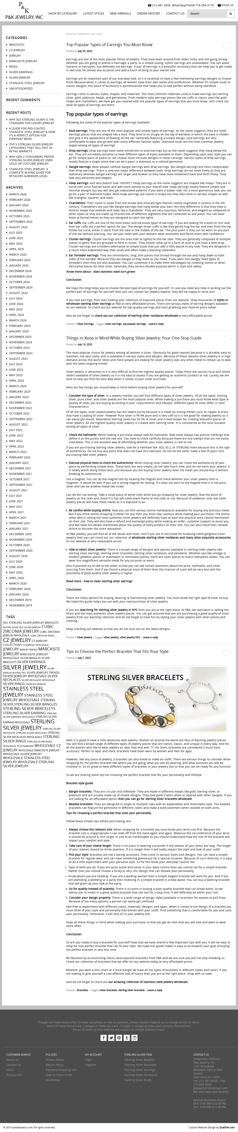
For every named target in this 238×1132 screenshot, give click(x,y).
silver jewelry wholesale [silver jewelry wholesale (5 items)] (25, 676)
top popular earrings (134, 324)
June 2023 (16, 370)
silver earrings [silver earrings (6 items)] (31, 662)
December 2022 (20, 402)
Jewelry (15, 55)
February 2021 (19, 523)
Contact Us (175, 13)
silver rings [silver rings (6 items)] (14, 684)
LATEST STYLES (93, 13)
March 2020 (18, 583)
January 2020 (19, 594)
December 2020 (20, 534)
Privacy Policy (55, 1060)
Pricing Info (14, 1075)
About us (12, 1060)
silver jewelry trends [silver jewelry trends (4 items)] (43, 672)
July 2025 (15, 232)
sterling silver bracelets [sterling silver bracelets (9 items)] (29, 708)
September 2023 (20, 353)
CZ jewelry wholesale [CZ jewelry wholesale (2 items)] (36, 645)
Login (88, 1060)
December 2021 (20, 468)
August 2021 (18, 490)
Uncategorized (20, 88)
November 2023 (20, 342)
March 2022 (18, 452)
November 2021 (20, 474)
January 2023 (19, 397)
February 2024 (19, 326)
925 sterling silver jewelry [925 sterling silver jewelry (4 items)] (23, 622)
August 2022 (18, 424)
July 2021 (15, 496)
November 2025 (20, 211)
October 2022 (19, 413)
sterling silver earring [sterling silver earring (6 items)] (24, 713)
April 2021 (16, 512)
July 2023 (15, 364)
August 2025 (18, 227)
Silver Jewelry (84, 637)
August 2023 (18, 359)
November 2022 (20, 408)
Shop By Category (62, 13)
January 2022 (19, 463)
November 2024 (20, 276)
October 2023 (19, 348)
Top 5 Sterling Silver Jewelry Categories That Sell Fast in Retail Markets (31, 148)
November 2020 (20, 539)
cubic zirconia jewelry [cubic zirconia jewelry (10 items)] (28, 629)
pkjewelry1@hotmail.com (210, 1088)
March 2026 (18, 194)
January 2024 (19, 331)
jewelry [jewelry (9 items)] (11, 649)
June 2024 (16, 304)
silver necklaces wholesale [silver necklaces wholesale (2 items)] (38, 680)
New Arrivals (120, 13)
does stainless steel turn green (114, 271)
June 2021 (16, 501)
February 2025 (19, 260)
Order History (148, 13)
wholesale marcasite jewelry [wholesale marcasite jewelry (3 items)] (38, 750)
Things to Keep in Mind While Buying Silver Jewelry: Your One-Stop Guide (133, 338)
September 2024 (20, 287)
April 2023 (16, 380)
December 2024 (20, 271)
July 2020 (15, 561)
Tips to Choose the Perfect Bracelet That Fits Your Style (117, 651)
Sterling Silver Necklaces (141, 1075)
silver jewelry (111, 637)
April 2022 (16, 446)
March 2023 (18, 386)
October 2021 (19, 479)
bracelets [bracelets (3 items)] (51, 622)
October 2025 (19, 216)
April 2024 (16, 315)
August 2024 (18, 293)
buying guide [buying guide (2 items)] (10, 627)
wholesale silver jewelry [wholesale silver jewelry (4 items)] (22, 754)
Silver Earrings (85, 324)
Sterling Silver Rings (137, 1080)
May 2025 (16, 243)
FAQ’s (10, 1070)
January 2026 (19, 205)
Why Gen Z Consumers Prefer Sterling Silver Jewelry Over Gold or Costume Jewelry (31, 160)
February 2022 (19, 457)
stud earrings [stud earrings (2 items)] (25, 746)
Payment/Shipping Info (61, 1070)
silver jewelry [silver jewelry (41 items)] (25, 667)
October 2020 (19, 545)
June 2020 (16, 567)
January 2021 (19, 528)
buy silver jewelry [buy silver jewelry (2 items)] (30, 627)
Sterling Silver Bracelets (140, 1065)
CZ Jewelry (17, 50)
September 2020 (20, 550)
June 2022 (16, 435)
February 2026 (19, 200)
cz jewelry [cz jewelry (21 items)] (17, 640)
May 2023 (16, 375)
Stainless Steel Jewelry (27, 83)
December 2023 (20, 337)
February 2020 (19, 589)
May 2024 (16, 309)
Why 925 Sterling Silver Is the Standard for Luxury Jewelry (31, 121)
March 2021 (18, 518)
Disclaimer (53, 1080)
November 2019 (20, 605)
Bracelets (82, 990)
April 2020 (16, 578)
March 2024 (18, 320)
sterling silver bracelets (131, 990)
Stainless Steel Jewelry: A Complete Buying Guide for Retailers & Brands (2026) (30, 172)
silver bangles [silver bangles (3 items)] (30, 658)
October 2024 (19, 282)
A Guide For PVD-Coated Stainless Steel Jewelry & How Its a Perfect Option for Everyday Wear (32, 134)
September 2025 (20, 222)
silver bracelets (108, 990)
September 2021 (20, 485)
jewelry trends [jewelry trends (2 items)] (29, 649)
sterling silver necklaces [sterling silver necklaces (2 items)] (31, 733)
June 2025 (16, 238)
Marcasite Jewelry (23, 61)
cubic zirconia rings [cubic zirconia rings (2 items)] (42, 635)
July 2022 (15, 430)
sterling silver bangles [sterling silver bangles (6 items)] (35, 704)
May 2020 (16, 572)
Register (90, 1065)
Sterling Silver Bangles (139, 1060)
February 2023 (19, 391)
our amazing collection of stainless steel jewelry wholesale (148, 982)
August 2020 (18, 556)
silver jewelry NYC (130, 637)
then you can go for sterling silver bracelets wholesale (155, 799)
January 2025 (19, 265)
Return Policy (55, 1065)
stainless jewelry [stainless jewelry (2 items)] (36, 684)
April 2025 (16, 249)
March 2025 (18, 254)
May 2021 (16, 507)
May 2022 (16, 441)
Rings (13, 66)
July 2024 (15, 298)
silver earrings (113, 324)
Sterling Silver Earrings (139, 1070)
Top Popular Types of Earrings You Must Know (109, 44)
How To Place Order (59, 1075)
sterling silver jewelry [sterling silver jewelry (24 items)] (29, 724)
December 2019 (20, 600)
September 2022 (20, 419)
